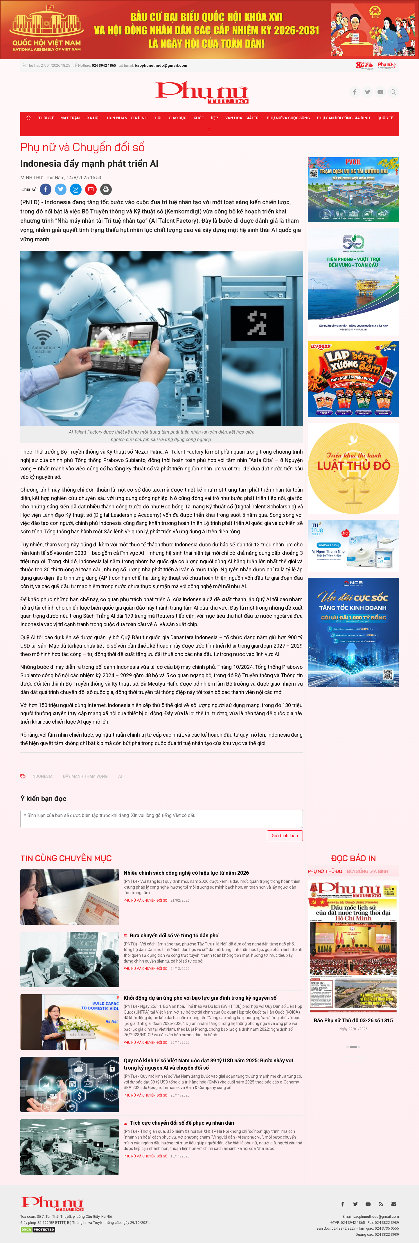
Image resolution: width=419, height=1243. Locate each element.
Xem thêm (353, 1057)
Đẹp (214, 118)
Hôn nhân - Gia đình (127, 118)
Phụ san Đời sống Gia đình (343, 118)
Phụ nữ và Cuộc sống (288, 118)
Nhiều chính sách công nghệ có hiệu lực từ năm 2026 (186, 873)
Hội (158, 118)
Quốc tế (385, 118)
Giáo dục (177, 118)
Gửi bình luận (285, 835)
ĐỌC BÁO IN (353, 858)
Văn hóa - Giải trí (242, 118)
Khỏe (199, 118)
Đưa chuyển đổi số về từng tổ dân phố (173, 935)
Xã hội (93, 118)
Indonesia (42, 776)
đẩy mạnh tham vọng (85, 776)
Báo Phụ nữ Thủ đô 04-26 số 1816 (353, 1020)
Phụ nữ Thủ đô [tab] (325, 871)
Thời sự (45, 118)
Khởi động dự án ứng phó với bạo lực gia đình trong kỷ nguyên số (200, 998)
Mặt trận (70, 118)
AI (120, 776)
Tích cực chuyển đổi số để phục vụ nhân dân (181, 1123)
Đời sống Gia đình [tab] (367, 871)
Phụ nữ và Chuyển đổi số (82, 146)
